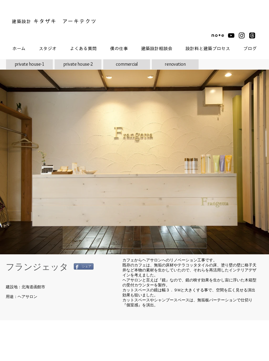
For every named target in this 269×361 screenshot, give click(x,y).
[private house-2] (78, 64)
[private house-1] (29, 64)
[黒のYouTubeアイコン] (231, 35)
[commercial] (126, 64)
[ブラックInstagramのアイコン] (242, 35)
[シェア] (84, 266)
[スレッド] (252, 35)
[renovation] (175, 64)
